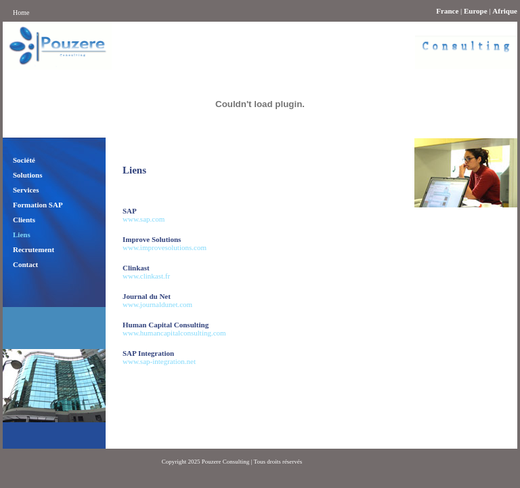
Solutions (27, 175)
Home (21, 12)
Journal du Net (147, 296)
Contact (25, 264)
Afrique (504, 11)
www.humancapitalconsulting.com (174, 333)
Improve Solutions (152, 239)
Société (24, 160)
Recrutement (33, 249)
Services (26, 190)
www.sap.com (144, 219)
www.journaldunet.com (157, 304)
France (447, 11)
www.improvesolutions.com (165, 247)
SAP (130, 211)
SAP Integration (148, 353)
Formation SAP (38, 205)
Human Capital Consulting (166, 325)
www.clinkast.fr (146, 276)
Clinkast (136, 268)
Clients (24, 220)
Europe (476, 11)
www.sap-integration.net (159, 361)
